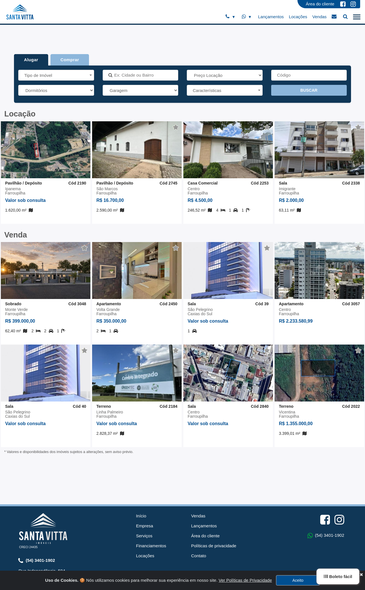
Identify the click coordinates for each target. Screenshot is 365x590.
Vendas (319, 16)
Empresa (144, 491)
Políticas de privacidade (213, 511)
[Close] (361, 587)
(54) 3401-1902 (36, 526)
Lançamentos (271, 16)
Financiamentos (151, 511)
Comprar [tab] (69, 59)
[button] (58, 75)
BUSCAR (308, 90)
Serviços (144, 501)
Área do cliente (320, 3)
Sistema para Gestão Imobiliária (182, 571)
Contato (198, 521)
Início (141, 481)
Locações (298, 16)
